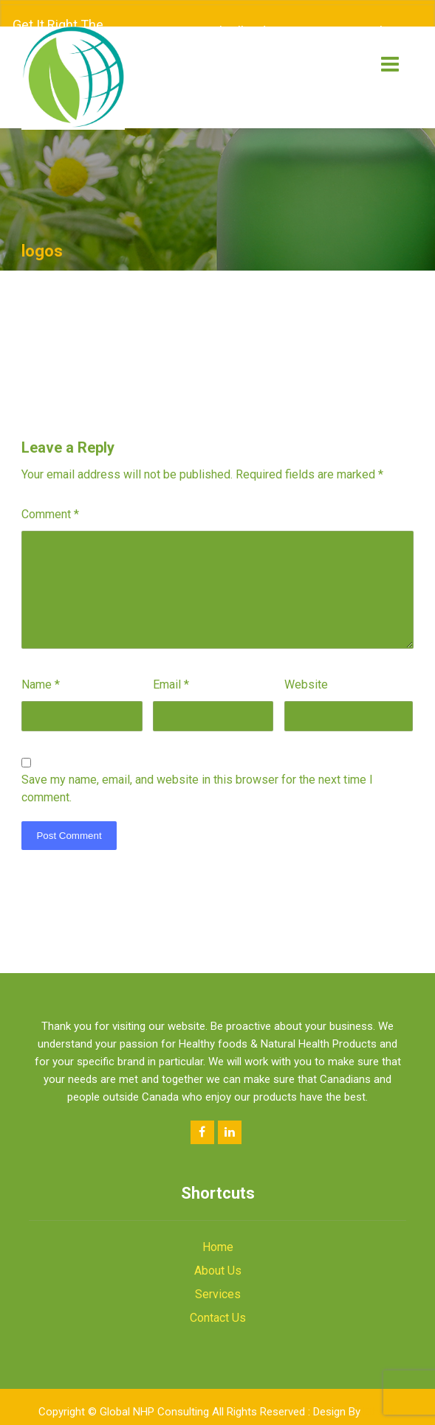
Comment (50, 503)
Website (306, 673)
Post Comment (68, 824)
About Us (218, 1259)
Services (218, 1283)
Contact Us (218, 1307)
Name (40, 673)
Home (217, 1236)
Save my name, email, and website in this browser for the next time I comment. (197, 777)
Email (171, 673)
